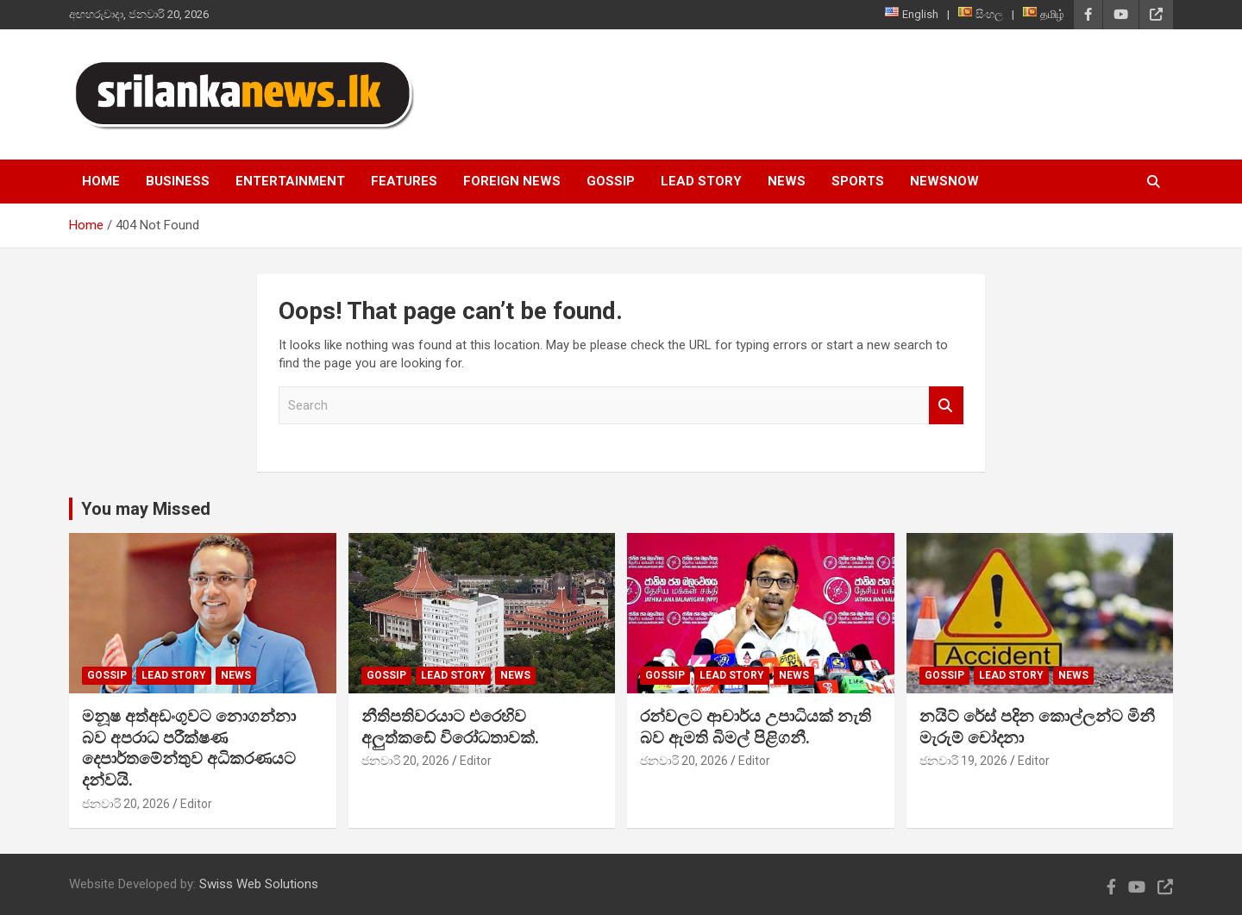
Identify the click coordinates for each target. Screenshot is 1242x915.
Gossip (610, 181)
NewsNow (944, 181)
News (787, 181)
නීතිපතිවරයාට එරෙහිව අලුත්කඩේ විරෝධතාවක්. (450, 727)
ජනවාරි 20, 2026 (126, 804)
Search (946, 405)
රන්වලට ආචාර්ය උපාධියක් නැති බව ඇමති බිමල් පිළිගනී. (755, 727)
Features (404, 181)
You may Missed (145, 508)
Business (178, 181)
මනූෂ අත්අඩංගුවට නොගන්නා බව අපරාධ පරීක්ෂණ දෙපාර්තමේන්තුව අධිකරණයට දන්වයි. (189, 748)
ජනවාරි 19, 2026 (963, 761)
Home (101, 181)
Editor (196, 804)
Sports (857, 181)
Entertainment (290, 181)
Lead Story (701, 181)
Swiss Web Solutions (258, 884)
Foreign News (512, 181)
